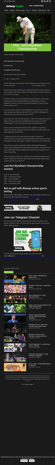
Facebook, (19, 256)
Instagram (38, 256)
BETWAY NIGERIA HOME (9, 1)
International (38, 5)
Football (12, 10)
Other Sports (42, 10)
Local (31, 5)
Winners (34, 10)
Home (6, 10)
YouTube (47, 256)
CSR (48, 10)
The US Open (18, 199)
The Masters (32, 197)
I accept (32, 460)
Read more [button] (24, 460)
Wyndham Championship (23, 85)
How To (28, 10)
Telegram (31, 256)
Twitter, (25, 256)
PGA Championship (29, 199)
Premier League (20, 10)
